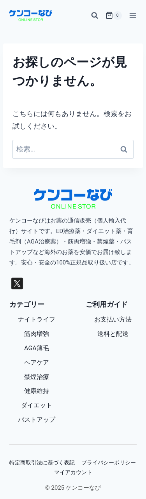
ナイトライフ (36, 319)
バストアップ (36, 419)
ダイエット (36, 405)
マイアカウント (73, 472)
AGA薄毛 (36, 348)
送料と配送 (112, 333)
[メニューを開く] (131, 15)
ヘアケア (36, 362)
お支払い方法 (113, 319)
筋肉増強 (36, 333)
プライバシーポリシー (108, 462)
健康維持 (36, 391)
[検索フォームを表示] (95, 16)
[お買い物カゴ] (114, 15)
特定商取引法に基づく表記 (42, 462)
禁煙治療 (36, 377)
